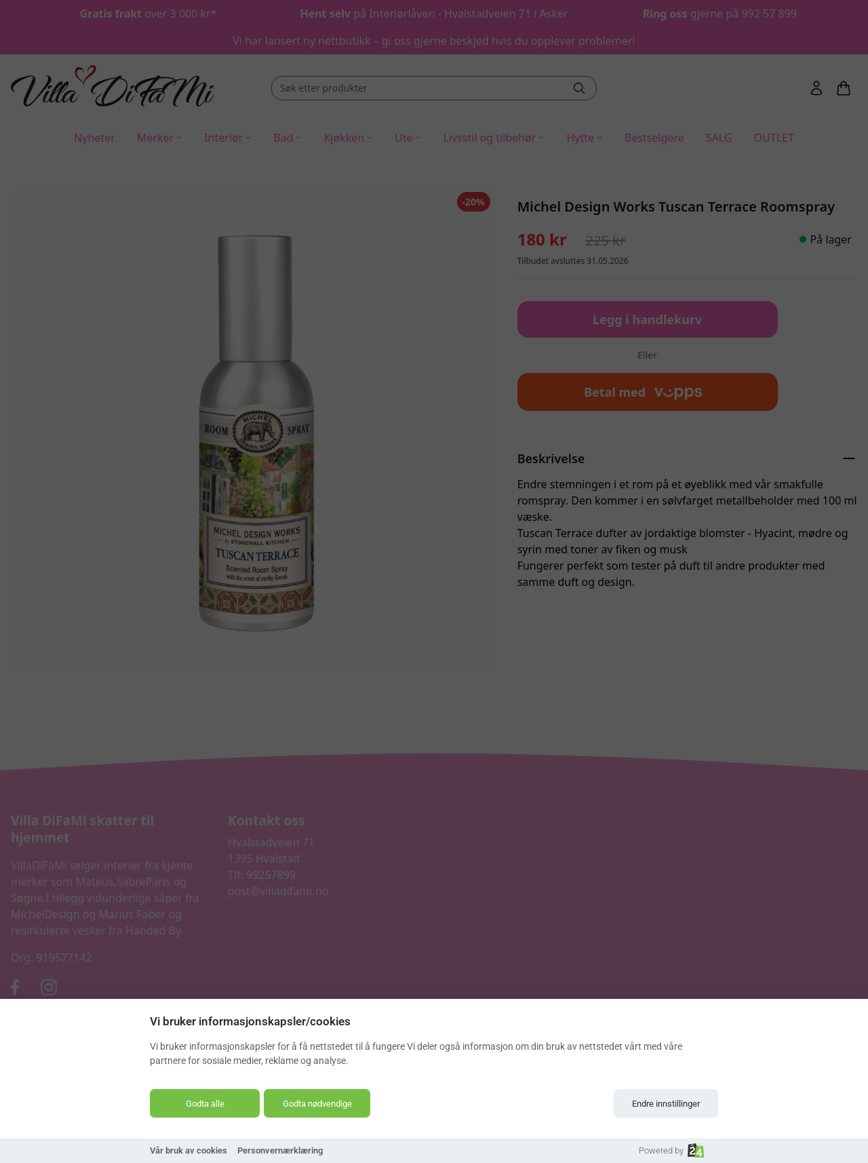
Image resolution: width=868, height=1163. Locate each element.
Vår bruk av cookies (188, 1150)
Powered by (671, 1150)
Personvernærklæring (280, 1150)
